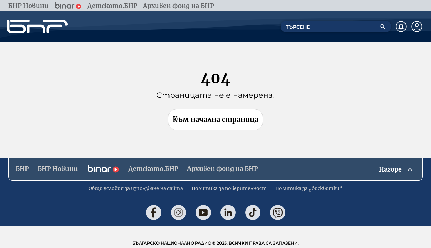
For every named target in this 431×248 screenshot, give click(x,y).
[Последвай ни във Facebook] (153, 212)
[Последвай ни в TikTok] (253, 212)
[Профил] (417, 26)
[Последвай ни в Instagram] (178, 212)
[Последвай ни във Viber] (277, 212)
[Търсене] (382, 26)
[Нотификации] (401, 26)
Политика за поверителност (229, 188)
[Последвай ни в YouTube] (203, 212)
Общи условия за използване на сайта (136, 188)
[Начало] (37, 26)
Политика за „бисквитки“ (308, 188)
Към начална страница (215, 119)
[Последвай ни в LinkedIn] (228, 212)
